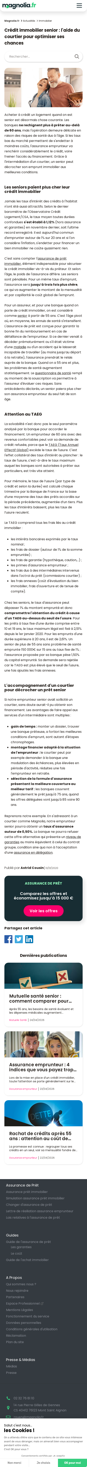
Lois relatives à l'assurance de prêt (33, 1217)
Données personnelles (23, 1322)
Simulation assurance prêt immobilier (35, 1198)
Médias (11, 1366)
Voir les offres (44, 911)
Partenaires (15, 1297)
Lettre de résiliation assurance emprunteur (39, 1211)
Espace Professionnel (23, 1303)
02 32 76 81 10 (24, 1398)
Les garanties (21, 1247)
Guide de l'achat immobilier (27, 1260)
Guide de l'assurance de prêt (28, 1242)
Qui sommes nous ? (21, 1284)
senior (22, 315)
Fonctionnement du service (27, 1316)
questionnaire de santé (53, 373)
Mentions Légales (19, 1310)
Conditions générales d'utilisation (31, 1329)
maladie (20, 347)
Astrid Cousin (32, 868)
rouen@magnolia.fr (29, 1417)
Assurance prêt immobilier (27, 1192)
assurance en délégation (33, 852)
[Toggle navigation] (79, 5)
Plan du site (15, 1342)
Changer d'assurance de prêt (29, 1204)
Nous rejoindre (17, 1290)
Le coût (16, 1253)
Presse (11, 1372)
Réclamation (16, 1335)
